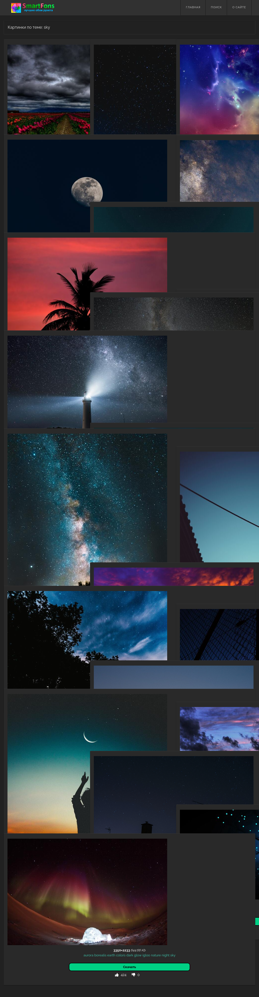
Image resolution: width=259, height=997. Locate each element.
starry (114, 162)
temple (148, 715)
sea (118, 527)
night (105, 162)
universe (26, 197)
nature (27, 649)
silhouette (136, 167)
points (143, 257)
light (214, 100)
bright (119, 257)
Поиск (216, 7)
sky (19, 99)
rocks (112, 388)
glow (64, 896)
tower (138, 715)
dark (58, 99)
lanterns (204, 568)
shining (241, 95)
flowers (48, 99)
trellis (241, 666)
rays (236, 860)
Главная (193, 7)
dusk (215, 769)
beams (226, 860)
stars (134, 257)
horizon (135, 527)
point (153, 257)
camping (143, 162)
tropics (155, 527)
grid (223, 666)
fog (54, 551)
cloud (240, 411)
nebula (231, 254)
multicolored (194, 95)
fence (190, 666)
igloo (73, 896)
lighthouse (19, 393)
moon (61, 197)
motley (224, 100)
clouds (28, 99)
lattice (231, 666)
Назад (15, 942)
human (28, 793)
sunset (31, 295)
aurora (15, 896)
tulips (38, 99)
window (145, 814)
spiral (220, 865)
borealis (26, 896)
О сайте (239, 7)
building (240, 568)
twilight (230, 764)
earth (37, 896)
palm (63, 295)
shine (206, 100)
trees (37, 649)
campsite (121, 167)
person (17, 793)
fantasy (187, 860)
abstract (211, 95)
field (66, 99)
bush (47, 551)
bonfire (130, 162)
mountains (195, 411)
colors (47, 896)
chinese (191, 568)
